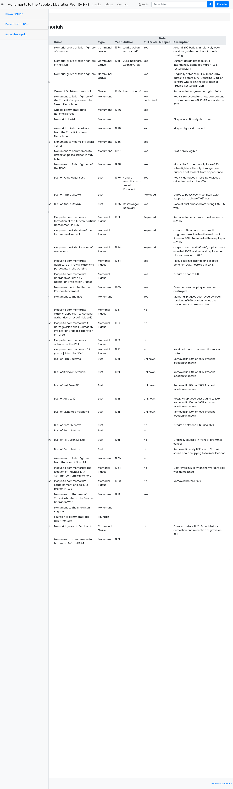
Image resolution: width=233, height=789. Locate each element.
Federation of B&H (16, 24)
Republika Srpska (16, 34)
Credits (96, 4)
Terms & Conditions (221, 783)
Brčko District (14, 14)
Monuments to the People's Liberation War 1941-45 (48, 4)
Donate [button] (222, 4)
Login (143, 4)
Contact (122, 4)
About (109, 4)
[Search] (179, 4)
